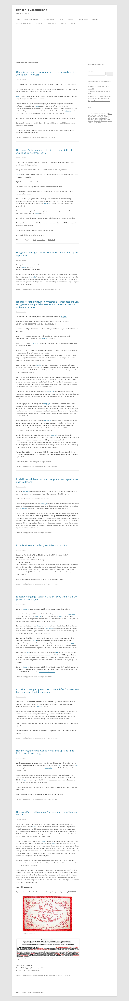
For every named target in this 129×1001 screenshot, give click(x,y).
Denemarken (92, 117)
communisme (22, 508)
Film (34, 289)
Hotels (70, 19)
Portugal (90, 121)
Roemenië (97, 121)
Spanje (110, 121)
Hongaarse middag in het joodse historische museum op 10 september (47, 254)
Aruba (110, 114)
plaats (37, 106)
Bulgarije (101, 115)
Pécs (72, 643)
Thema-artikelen (48, 19)
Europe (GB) (97, 122)
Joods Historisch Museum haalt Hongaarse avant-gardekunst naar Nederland (47, 480)
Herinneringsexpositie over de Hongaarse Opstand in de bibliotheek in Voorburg (45, 752)
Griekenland (92, 118)
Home (18, 19)
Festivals (35, 975)
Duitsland (100, 117)
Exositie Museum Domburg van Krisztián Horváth (41, 545)
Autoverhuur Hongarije (24, 23)
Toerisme (57, 975)
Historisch (23, 267)
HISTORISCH (35, 343)
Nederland (91, 119)
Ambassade (47, 204)
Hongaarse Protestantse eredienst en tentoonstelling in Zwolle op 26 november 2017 (44, 151)
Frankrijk (107, 117)
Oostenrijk (107, 119)
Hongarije (32, 277)
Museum (39, 289)
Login (89, 108)
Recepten (61, 19)
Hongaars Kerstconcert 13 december (99, 101)
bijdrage (68, 111)
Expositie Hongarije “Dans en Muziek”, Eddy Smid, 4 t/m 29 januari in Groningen (46, 598)
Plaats (18, 96)
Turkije (90, 122)
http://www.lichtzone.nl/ (47, 672)
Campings (95, 19)
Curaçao (107, 115)
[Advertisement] (64, 43)
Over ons (64, 23)
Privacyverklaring (21, 992)
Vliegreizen (39, 23)
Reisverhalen (52, 23)
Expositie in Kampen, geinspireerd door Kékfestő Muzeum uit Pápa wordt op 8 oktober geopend (47, 690)
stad (60, 616)
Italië (105, 118)
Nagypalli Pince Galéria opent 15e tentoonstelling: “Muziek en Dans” (46, 813)
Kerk (34, 137)
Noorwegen (99, 119)
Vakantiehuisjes (82, 19)
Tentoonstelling (41, 137)
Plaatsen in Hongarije (31, 19)
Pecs (63, 616)
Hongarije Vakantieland (31, 9)
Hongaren (40, 626)
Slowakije (104, 121)
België (90, 115)
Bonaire (94, 115)
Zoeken (90, 71)
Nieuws (73, 23)
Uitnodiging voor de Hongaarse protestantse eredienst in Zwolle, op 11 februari (45, 73)
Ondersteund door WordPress (36, 992)
